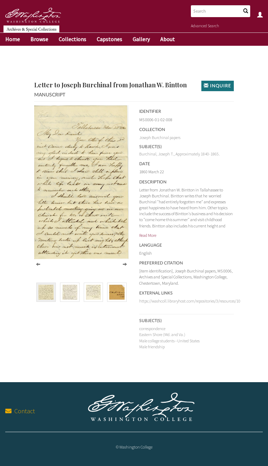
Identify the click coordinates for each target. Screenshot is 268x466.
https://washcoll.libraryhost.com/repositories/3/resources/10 (189, 301)
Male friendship (152, 346)
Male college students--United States (169, 340)
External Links (156, 293)
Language (150, 245)
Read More (147, 235)
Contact (20, 411)
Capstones (109, 39)
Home (12, 39)
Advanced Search (205, 25)
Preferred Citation (161, 263)
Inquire (217, 85)
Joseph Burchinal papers (159, 137)
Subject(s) (150, 321)
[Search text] (215, 11)
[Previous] (38, 264)
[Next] (125, 264)
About (167, 39)
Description (152, 182)
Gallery (141, 39)
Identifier (150, 111)
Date (144, 164)
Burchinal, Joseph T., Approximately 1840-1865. (179, 153)
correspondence (152, 328)
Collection (152, 130)
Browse (39, 39)
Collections (72, 39)
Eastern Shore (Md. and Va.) (162, 334)
